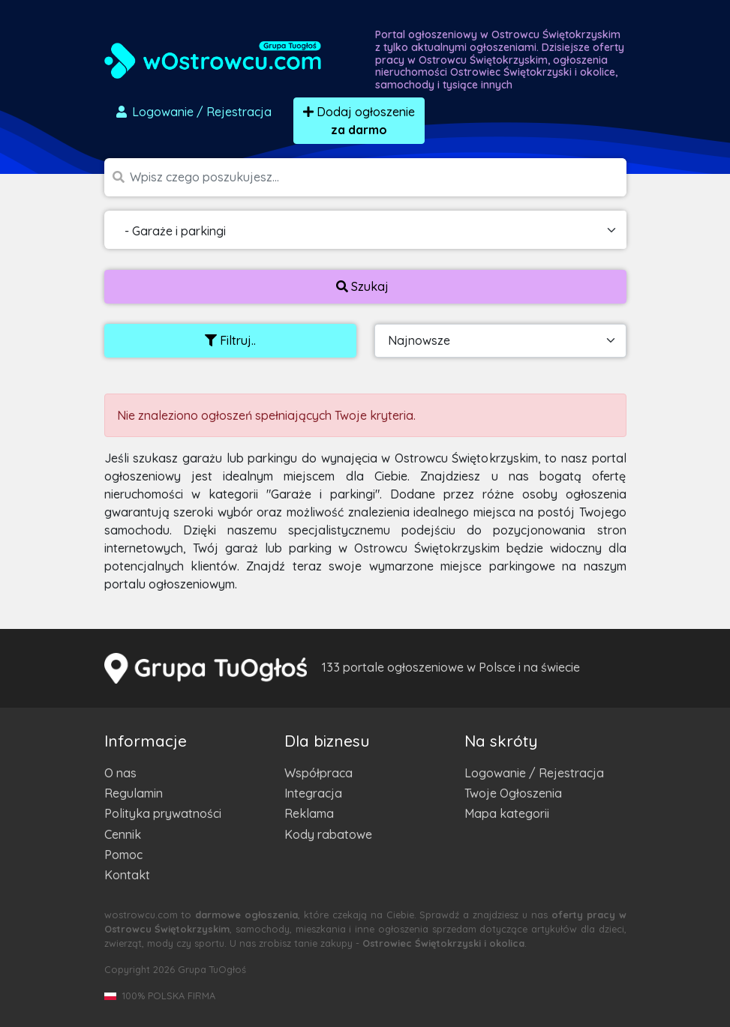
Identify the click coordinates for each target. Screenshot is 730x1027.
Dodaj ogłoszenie (359, 120)
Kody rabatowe (328, 834)
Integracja (313, 793)
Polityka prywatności (162, 813)
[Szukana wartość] (378, 177)
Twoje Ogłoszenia (513, 793)
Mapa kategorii (506, 813)
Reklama (309, 813)
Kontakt (127, 874)
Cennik (122, 834)
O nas (120, 772)
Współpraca (318, 772)
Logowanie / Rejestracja (534, 772)
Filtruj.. (230, 340)
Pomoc (123, 854)
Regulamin (133, 793)
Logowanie (193, 111)
